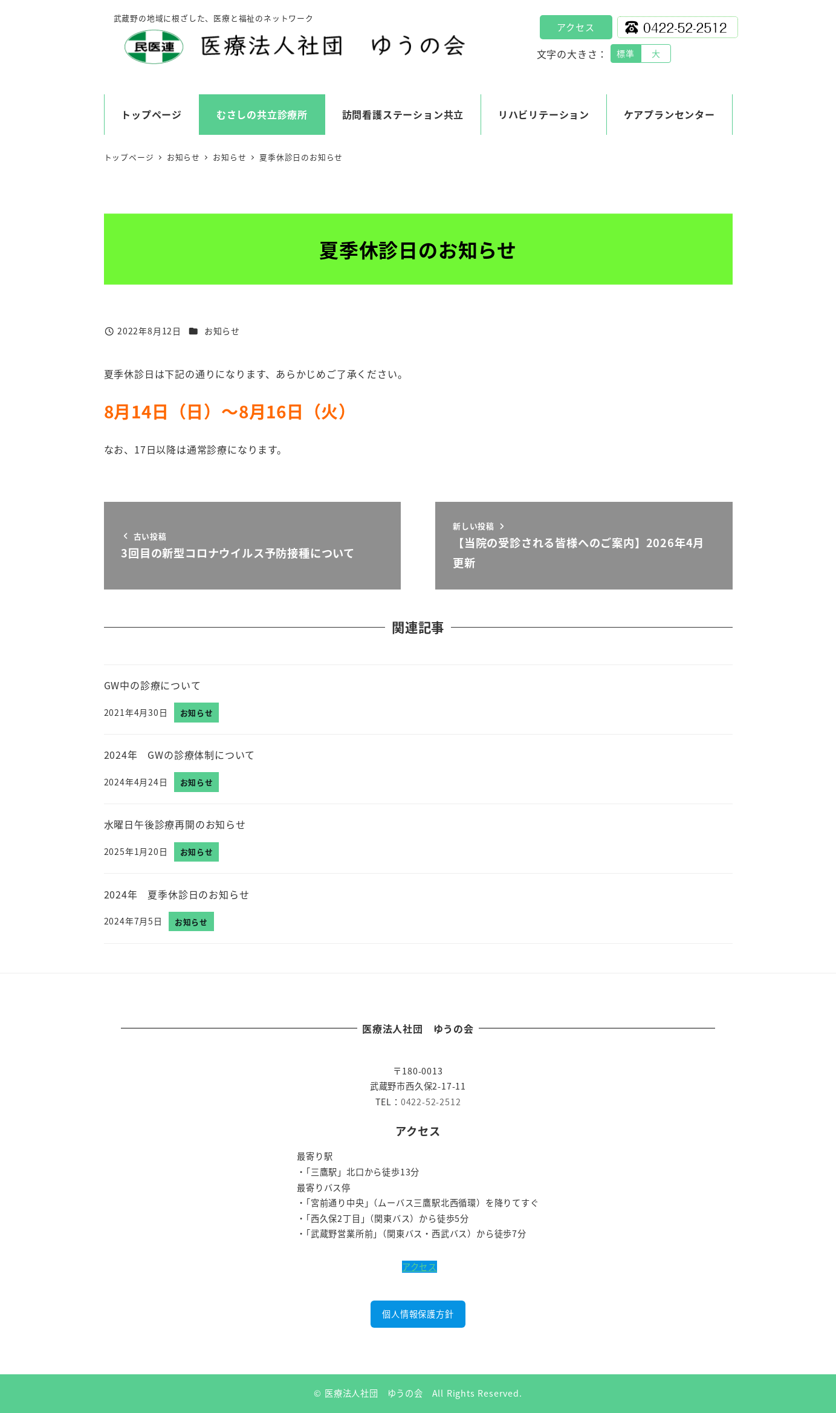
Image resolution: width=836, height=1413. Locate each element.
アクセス (575, 27)
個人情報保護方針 (417, 1314)
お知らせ (222, 331)
